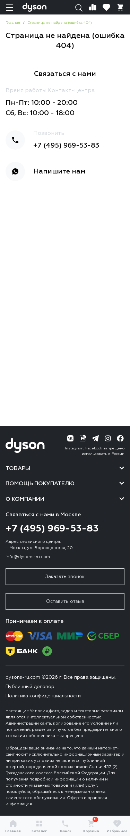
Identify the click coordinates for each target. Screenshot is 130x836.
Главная (13, 826)
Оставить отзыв (65, 601)
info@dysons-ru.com (28, 557)
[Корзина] (120, 7)
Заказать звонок (65, 576)
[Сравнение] (92, 7)
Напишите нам (59, 171)
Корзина (91, 826)
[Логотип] (34, 7)
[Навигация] (10, 7)
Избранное (117, 826)
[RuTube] (83, 438)
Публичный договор (30, 686)
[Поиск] (79, 7)
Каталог (39, 826)
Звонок (65, 826)
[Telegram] (95, 438)
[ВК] (70, 438)
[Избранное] (106, 7)
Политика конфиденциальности (43, 696)
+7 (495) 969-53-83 (66, 145)
